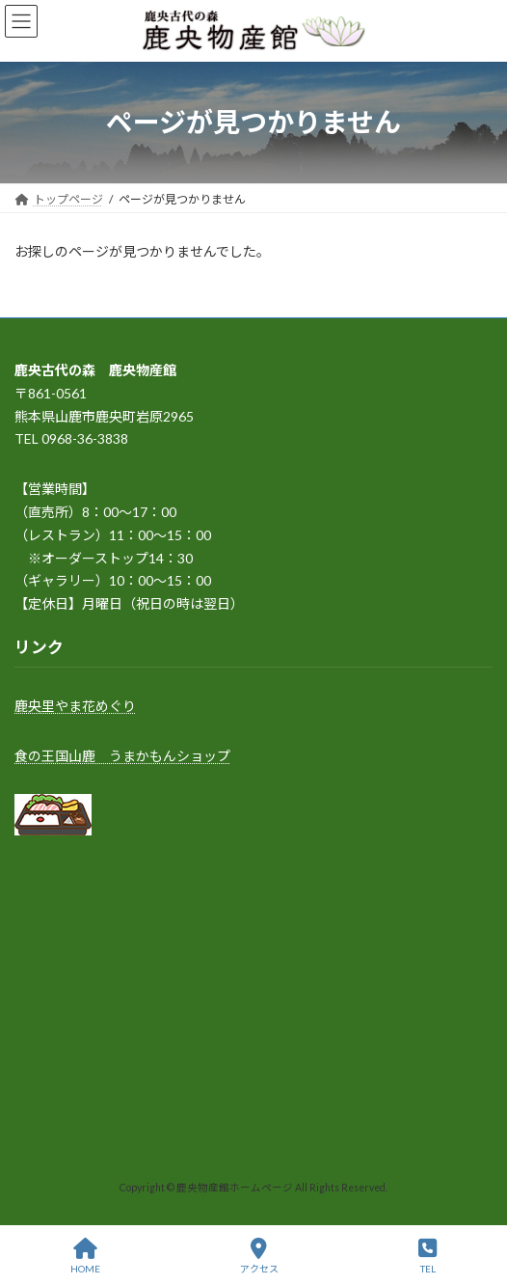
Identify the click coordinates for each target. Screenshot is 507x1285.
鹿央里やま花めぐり (75, 705)
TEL (427, 1256)
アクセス (259, 1256)
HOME (85, 1256)
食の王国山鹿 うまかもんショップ (122, 755)
